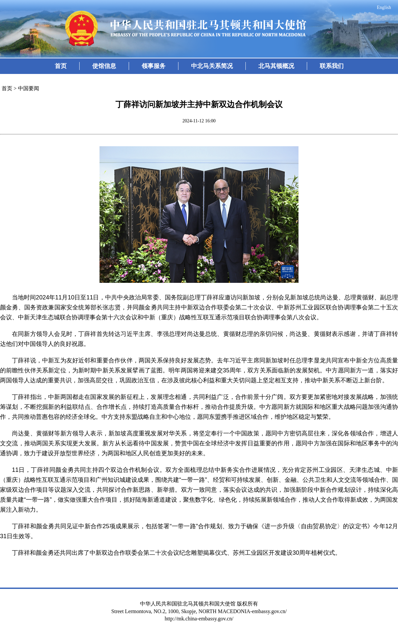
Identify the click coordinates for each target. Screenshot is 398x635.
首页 (61, 66)
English (384, 7)
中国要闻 (28, 88)
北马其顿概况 (276, 66)
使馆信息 (104, 66)
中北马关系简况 (212, 66)
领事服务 (154, 66)
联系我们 (332, 66)
